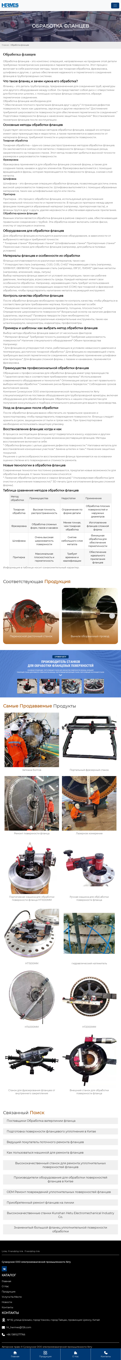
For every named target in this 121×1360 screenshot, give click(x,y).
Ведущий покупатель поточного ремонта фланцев (45, 1142)
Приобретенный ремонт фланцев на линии (40, 1202)
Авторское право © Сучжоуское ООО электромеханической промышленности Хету (47, 1347)
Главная (5, 45)
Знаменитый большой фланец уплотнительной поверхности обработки (60, 1229)
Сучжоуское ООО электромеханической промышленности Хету (58, 391)
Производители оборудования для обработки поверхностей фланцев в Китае (60, 1179)
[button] (112, 616)
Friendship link (15, 1251)
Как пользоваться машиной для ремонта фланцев (45, 1152)
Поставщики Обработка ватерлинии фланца (41, 1121)
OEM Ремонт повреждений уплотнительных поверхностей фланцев (59, 1192)
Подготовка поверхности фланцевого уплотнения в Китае (51, 1131)
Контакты (106, 1354)
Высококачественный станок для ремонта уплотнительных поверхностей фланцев (60, 1165)
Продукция (45, 1354)
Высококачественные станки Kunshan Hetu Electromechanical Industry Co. (60, 1215)
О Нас (75, 1354)
